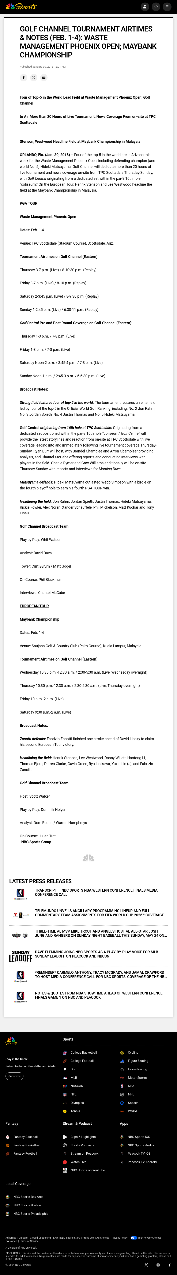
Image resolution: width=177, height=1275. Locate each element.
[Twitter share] (33, 77)
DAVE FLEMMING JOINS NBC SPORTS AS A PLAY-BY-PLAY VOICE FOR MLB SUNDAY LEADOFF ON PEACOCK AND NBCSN (96, 954)
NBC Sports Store (70, 1237)
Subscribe (14, 1076)
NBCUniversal (28, 1247)
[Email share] (44, 77)
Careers (23, 1237)
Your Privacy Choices (150, 1237)
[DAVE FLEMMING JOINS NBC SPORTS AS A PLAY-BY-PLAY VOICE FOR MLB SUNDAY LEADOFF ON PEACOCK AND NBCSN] (20, 956)
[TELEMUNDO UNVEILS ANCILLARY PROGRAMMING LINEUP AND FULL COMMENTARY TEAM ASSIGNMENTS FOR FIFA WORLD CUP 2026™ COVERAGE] (20, 915)
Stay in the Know (16, 1059)
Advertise (10, 1237)
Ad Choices (102, 1237)
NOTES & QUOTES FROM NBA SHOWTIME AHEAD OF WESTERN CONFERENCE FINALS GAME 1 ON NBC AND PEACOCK (98, 995)
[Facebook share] (23, 77)
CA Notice (11, 1241)
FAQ (55, 1237)
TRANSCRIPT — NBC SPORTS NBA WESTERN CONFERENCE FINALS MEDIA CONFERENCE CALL (96, 892)
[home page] (21, 7)
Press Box (88, 1237)
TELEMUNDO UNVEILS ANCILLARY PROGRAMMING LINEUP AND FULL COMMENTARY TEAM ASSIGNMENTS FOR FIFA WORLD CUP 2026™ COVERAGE (99, 913)
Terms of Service (29, 1241)
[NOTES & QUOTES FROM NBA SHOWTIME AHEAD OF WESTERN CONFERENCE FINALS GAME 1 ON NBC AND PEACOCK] (20, 997)
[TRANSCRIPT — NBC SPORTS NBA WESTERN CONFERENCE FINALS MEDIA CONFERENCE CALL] (20, 894)
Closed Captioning (40, 1237)
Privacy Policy (120, 1237)
